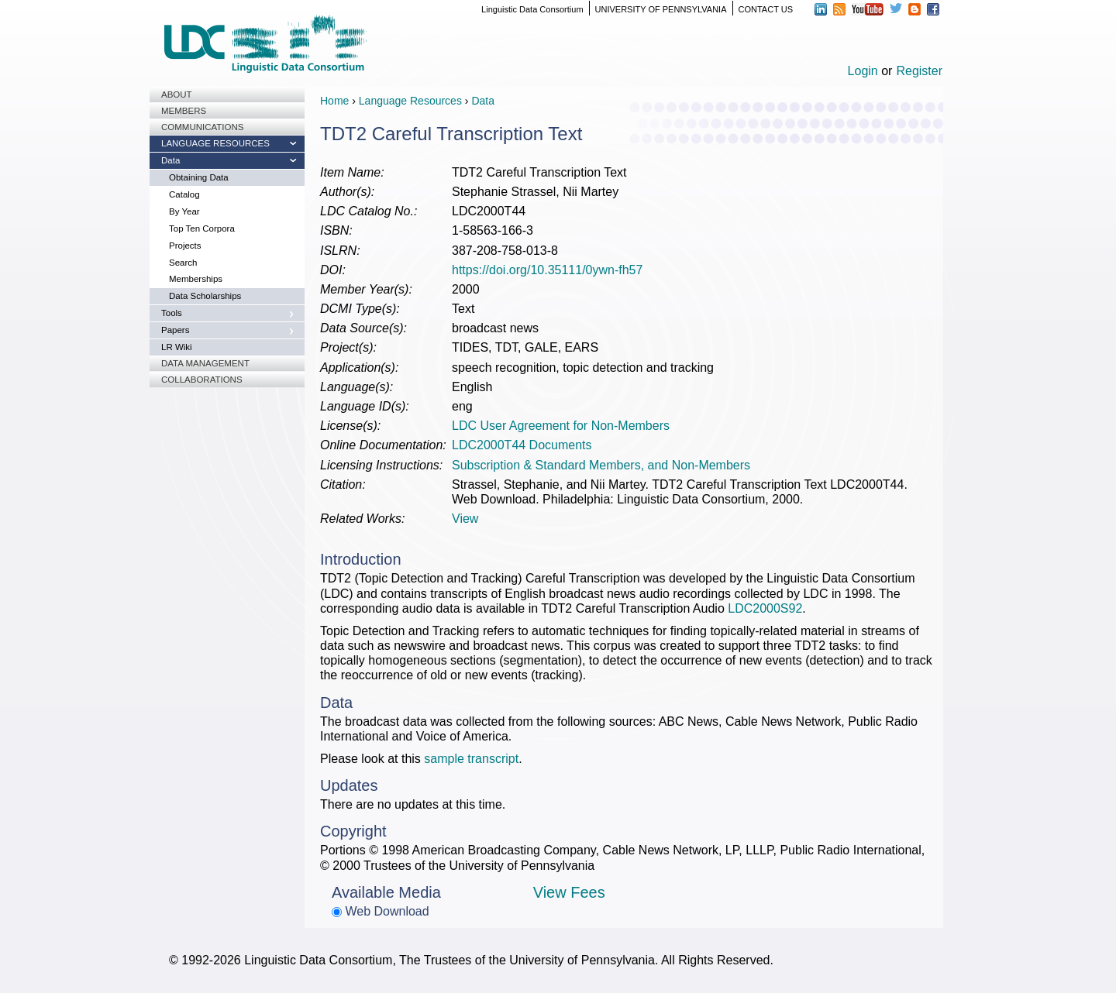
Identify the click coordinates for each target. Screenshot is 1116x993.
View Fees (569, 892)
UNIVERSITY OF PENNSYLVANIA (661, 9)
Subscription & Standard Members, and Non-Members (601, 465)
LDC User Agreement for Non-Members (561, 425)
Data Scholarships (205, 296)
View (465, 518)
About (176, 94)
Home (334, 100)
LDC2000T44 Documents (522, 445)
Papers (175, 330)
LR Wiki (176, 347)
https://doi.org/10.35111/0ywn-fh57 (547, 270)
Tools (171, 313)
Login (863, 70)
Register (919, 70)
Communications (202, 127)
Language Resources (215, 143)
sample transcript (471, 758)
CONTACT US (766, 9)
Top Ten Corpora (202, 228)
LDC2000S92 (765, 608)
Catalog (184, 194)
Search (183, 262)
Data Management (205, 363)
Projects (185, 245)
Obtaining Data (199, 177)
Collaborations (202, 379)
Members (183, 110)
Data (170, 160)
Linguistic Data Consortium (532, 9)
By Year (184, 211)
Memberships (195, 278)
